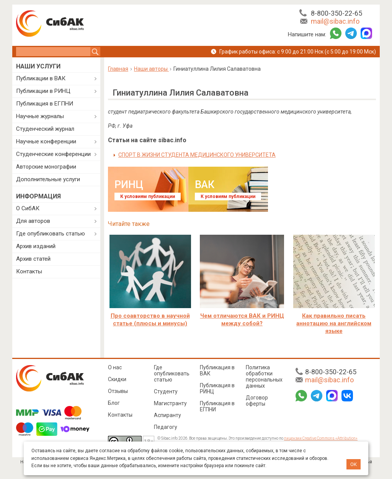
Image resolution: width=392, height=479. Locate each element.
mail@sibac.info (335, 21)
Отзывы (118, 391)
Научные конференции (46, 141)
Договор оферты (257, 401)
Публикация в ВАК (217, 370)
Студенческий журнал (45, 128)
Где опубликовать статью (50, 233)
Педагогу (165, 427)
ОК (353, 464)
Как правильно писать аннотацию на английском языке (333, 323)
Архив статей (33, 258)
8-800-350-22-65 (336, 13)
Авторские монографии (46, 167)
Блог (114, 403)
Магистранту (170, 403)
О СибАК (27, 208)
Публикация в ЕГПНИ (44, 103)
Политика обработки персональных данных (264, 376)
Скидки (117, 379)
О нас (115, 367)
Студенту (166, 391)
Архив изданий (36, 246)
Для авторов (33, 221)
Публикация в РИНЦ (217, 388)
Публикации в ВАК (40, 78)
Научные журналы (40, 116)
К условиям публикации (147, 196)
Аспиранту (167, 415)
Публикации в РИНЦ (43, 91)
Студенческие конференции (53, 154)
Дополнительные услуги (48, 179)
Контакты (29, 271)
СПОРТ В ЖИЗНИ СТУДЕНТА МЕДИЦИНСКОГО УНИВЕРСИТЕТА (197, 155)
